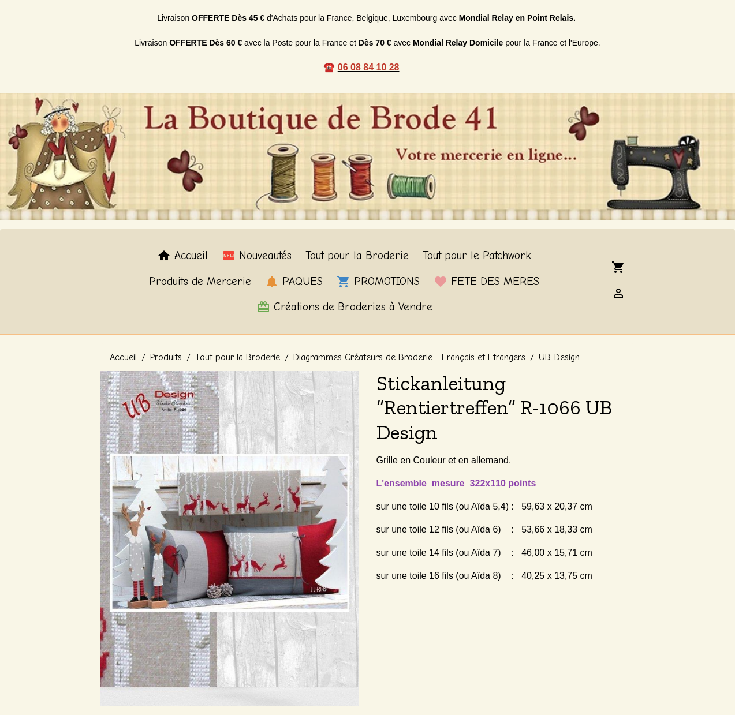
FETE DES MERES (486, 282)
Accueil (182, 256)
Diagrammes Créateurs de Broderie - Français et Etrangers (409, 357)
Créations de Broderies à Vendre (344, 307)
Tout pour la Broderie (357, 255)
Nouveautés (257, 256)
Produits (166, 357)
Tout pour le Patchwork (477, 255)
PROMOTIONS (378, 282)
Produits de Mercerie (200, 281)
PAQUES (294, 282)
